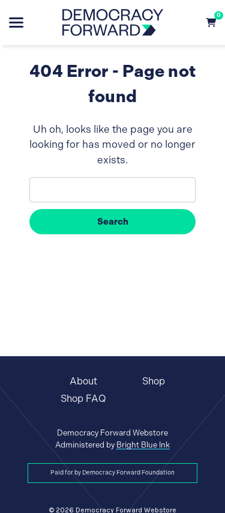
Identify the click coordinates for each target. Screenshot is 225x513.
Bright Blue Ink (143, 444)
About (83, 381)
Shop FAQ (83, 398)
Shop (153, 381)
